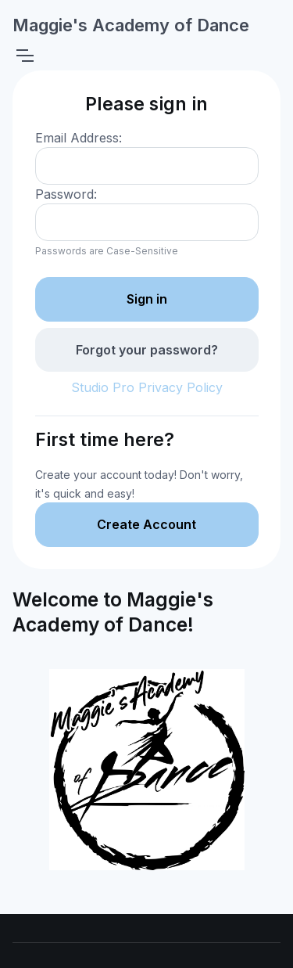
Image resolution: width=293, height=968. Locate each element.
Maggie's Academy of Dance (131, 25)
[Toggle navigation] (24, 55)
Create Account (146, 524)
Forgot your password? (147, 350)
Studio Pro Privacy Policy (147, 387)
